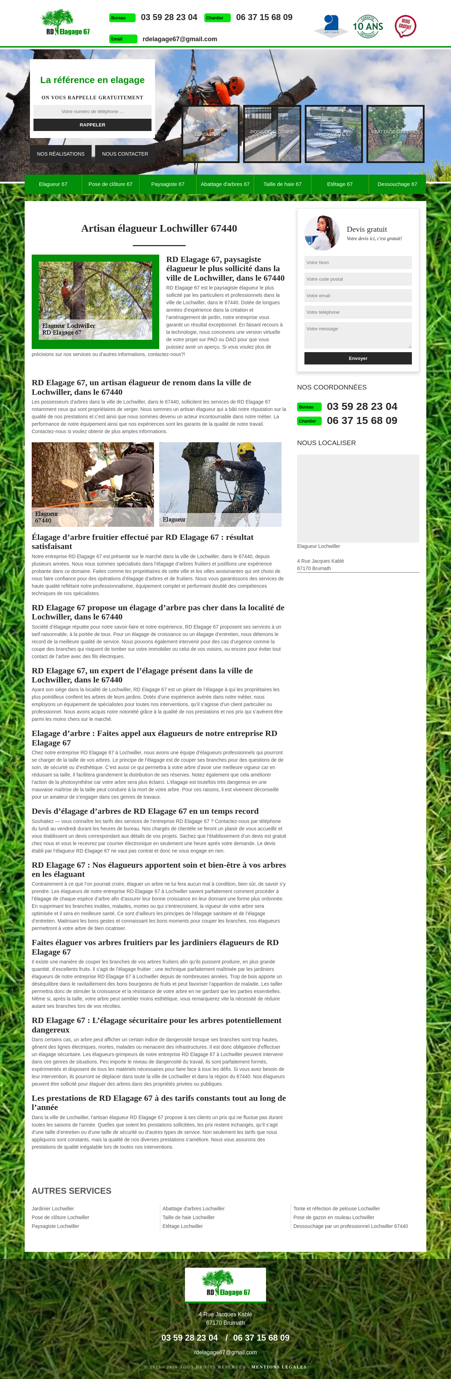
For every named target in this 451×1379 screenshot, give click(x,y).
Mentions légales (279, 1367)
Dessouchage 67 (398, 184)
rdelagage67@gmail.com (180, 39)
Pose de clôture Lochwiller (60, 1217)
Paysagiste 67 (167, 184)
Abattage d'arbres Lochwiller (193, 1208)
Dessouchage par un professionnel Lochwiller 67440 (351, 1226)
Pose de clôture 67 (110, 184)
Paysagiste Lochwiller (55, 1226)
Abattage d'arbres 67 (225, 184)
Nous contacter (125, 154)
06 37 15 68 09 (264, 17)
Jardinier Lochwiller (53, 1208)
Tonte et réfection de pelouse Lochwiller (337, 1208)
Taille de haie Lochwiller (188, 1217)
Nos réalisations (61, 154)
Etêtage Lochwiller (182, 1226)
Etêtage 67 (340, 184)
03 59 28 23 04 (169, 17)
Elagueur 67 (53, 184)
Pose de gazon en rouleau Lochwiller (334, 1217)
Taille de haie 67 (283, 184)
